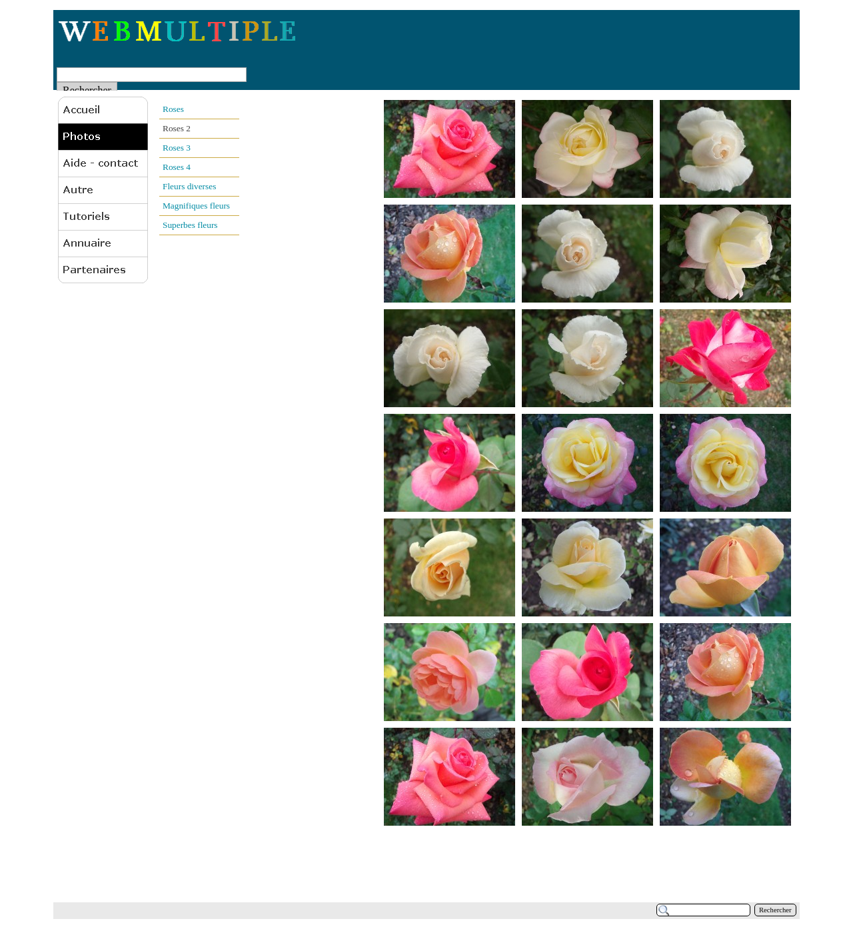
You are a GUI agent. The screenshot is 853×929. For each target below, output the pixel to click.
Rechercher (775, 910)
